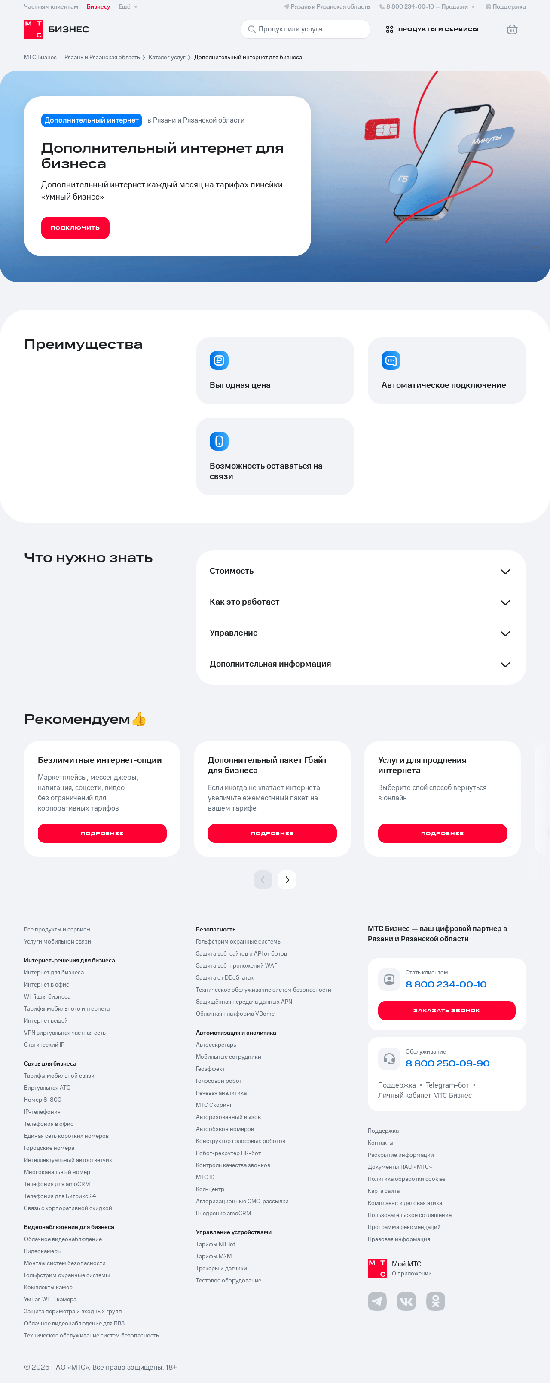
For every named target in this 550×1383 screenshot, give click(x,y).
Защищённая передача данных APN (244, 1002)
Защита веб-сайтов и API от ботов (241, 954)
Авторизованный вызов (228, 1117)
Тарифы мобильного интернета (67, 1009)
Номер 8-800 (42, 1100)
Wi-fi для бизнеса (47, 997)
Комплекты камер (48, 1287)
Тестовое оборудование (228, 1280)
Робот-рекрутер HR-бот (228, 1153)
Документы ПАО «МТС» (400, 1167)
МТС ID (205, 1177)
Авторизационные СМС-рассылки (242, 1201)
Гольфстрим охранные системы (67, 1275)
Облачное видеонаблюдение (63, 1239)
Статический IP (44, 1045)
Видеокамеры (43, 1251)
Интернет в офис (46, 984)
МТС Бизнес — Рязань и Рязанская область (82, 57)
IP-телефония (42, 1112)
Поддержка (398, 1085)
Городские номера (49, 1148)
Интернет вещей (46, 1021)
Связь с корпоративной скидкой (68, 1208)
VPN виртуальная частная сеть (65, 1033)
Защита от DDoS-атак (225, 978)
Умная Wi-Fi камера (50, 1299)
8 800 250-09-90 (448, 1064)
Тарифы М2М (214, 1256)
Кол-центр (210, 1189)
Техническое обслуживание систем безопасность (91, 1335)
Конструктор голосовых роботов (240, 1141)
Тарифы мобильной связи (59, 1076)
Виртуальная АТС (47, 1088)
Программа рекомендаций (404, 1227)
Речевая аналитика (221, 1093)
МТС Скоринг (214, 1105)
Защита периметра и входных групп (73, 1311)
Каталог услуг (167, 57)
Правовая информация (399, 1239)
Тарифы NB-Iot (215, 1244)
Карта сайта (384, 1191)
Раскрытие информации (401, 1155)
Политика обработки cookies (407, 1179)
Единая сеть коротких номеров (66, 1136)
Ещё (129, 7)
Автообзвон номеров (225, 1129)
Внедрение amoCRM (223, 1213)
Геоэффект (210, 1069)
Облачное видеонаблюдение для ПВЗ (74, 1323)
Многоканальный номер (57, 1172)
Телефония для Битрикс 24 (60, 1196)
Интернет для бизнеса (54, 972)
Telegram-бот (447, 1085)
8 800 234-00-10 (428, 7)
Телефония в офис (48, 1124)
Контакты (381, 1143)
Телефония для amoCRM (57, 1184)
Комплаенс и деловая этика (405, 1203)
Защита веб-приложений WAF (236, 966)
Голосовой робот (219, 1081)
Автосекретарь (216, 1045)
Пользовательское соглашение (410, 1215)
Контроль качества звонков (233, 1165)
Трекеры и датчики (221, 1268)
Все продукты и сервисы (57, 929)
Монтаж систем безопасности (65, 1263)
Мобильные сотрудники (228, 1057)
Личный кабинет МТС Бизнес (425, 1096)
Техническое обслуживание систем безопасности (263, 990)
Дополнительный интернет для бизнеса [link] (248, 57)
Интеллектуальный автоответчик (68, 1160)
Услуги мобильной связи (57, 941)
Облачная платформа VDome (235, 1014)
